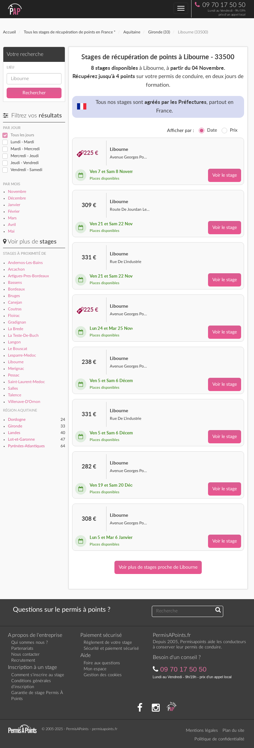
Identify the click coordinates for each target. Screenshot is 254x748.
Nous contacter (25, 654)
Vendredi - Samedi (26, 170)
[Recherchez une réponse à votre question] (218, 610)
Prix (233, 130)
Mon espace (95, 669)
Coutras (14, 309)
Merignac (16, 369)
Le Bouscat (17, 349)
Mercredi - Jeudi (25, 156)
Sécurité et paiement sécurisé (111, 648)
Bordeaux (16, 289)
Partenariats (22, 648)
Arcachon (16, 269)
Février (14, 211)
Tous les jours (22, 135)
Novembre (17, 192)
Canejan (15, 302)
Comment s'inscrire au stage (37, 675)
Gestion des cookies (103, 675)
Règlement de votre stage (108, 642)
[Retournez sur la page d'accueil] (24, 728)
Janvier (14, 205)
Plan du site (233, 730)
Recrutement (23, 660)
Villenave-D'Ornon (24, 402)
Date (212, 130)
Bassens (15, 283)
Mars (12, 218)
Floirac (14, 316)
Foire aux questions (102, 663)
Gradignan (17, 322)
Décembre (17, 198)
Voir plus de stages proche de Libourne (158, 567)
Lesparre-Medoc (22, 355)
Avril (12, 225)
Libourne (15, 362)
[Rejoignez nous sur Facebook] (140, 708)
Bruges (14, 296)
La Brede (15, 329)
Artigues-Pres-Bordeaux (28, 276)
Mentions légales (202, 730)
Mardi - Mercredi (25, 149)
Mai (11, 231)
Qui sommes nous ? (29, 642)
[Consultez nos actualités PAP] (171, 708)
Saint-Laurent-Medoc (26, 382)
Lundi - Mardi (22, 142)
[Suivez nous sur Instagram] (155, 708)
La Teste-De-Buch (23, 335)
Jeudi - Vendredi (25, 163)
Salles (13, 388)
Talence (14, 395)
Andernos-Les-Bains (25, 263)
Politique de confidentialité (219, 739)
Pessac (14, 375)
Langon (14, 342)
